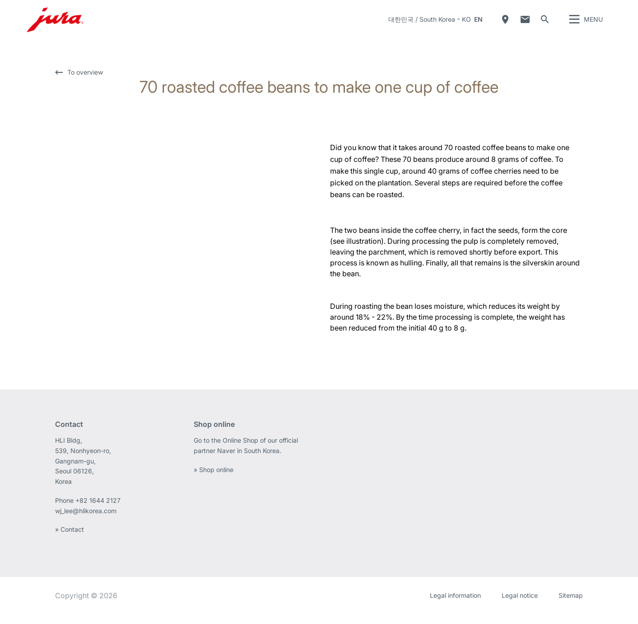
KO (466, 24)
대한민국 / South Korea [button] (421, 24)
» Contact (69, 540)
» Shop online (213, 480)
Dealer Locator (505, 24)
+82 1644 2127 (98, 511)
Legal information (455, 606)
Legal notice (520, 606)
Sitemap (571, 606)
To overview (85, 82)
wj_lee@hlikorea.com (85, 521)
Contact (525, 24)
